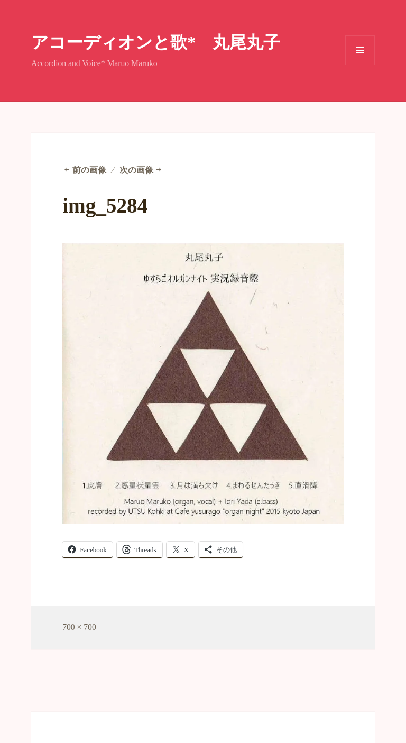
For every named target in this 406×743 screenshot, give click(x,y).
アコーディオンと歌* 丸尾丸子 (155, 42)
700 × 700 (79, 626)
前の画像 (89, 170)
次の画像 (136, 170)
